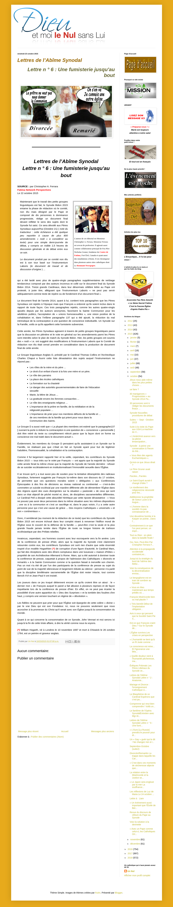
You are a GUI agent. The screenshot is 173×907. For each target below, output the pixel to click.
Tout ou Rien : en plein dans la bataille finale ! (142, 536)
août (132, 367)
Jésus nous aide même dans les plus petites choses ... (141, 382)
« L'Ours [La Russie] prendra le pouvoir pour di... (142, 732)
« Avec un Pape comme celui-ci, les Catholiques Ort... (142, 831)
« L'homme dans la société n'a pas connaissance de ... (140, 509)
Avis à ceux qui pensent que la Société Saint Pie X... (142, 616)
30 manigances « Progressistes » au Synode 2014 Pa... (140, 396)
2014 (130, 329)
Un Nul (131, 871)
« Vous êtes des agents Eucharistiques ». (141, 456)
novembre (135, 839)
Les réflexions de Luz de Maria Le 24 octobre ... (142, 792)
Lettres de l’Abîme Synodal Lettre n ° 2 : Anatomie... (141, 678)
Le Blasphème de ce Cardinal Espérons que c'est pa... (142, 697)
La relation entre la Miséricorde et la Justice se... (139, 775)
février (133, 342)
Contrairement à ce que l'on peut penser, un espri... (141, 528)
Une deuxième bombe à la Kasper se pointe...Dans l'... (142, 519)
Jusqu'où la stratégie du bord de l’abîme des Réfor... (141, 561)
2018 (130, 857)
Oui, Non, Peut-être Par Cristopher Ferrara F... (142, 543)
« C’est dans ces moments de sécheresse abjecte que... (143, 765)
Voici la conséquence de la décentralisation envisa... (141, 571)
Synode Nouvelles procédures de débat (141, 414)
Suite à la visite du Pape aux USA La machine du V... (141, 429)
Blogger (118, 892)
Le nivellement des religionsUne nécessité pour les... (142, 490)
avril (132, 350)
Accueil (64, 731)
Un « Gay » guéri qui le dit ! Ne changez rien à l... (142, 740)
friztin (97, 892)
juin (132, 359)
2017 (130, 853)
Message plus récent (28, 731)
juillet (133, 363)
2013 (130, 325)
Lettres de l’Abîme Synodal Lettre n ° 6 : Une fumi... (141, 723)
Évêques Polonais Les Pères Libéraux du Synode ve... (140, 668)
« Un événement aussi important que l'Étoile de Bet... (143, 805)
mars (133, 346)
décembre (135, 843)
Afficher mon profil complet (137, 875)
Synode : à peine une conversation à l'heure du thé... (142, 448)
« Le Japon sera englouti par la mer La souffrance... (142, 785)
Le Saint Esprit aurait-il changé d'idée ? (141, 481)
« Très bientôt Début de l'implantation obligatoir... (141, 606)
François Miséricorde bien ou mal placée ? (142, 598)
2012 (130, 321)
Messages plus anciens (102, 731)
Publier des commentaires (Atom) (47, 736)
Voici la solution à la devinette (139, 823)
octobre (134, 376)
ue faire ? (134, 389)
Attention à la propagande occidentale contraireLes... (142, 552)
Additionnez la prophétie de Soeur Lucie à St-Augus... (141, 500)
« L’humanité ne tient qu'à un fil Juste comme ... (142, 640)
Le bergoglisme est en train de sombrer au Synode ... (140, 580)
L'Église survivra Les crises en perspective (141, 634)
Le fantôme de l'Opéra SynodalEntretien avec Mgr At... (142, 713)
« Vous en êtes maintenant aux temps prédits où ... (142, 590)
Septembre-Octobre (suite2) (139, 747)
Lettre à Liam (137, 798)
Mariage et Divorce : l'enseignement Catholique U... (139, 687)
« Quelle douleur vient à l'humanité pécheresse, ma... (142, 659)
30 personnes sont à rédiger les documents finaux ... (142, 406)
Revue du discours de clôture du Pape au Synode (140, 815)
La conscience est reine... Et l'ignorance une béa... (142, 649)
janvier (133, 337)
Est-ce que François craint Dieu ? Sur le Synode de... (142, 626)
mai (132, 354)
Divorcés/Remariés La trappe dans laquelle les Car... (142, 756)
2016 (130, 849)
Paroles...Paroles (138, 476)
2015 (130, 334)
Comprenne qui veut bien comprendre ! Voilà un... (142, 705)
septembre (135, 372)
